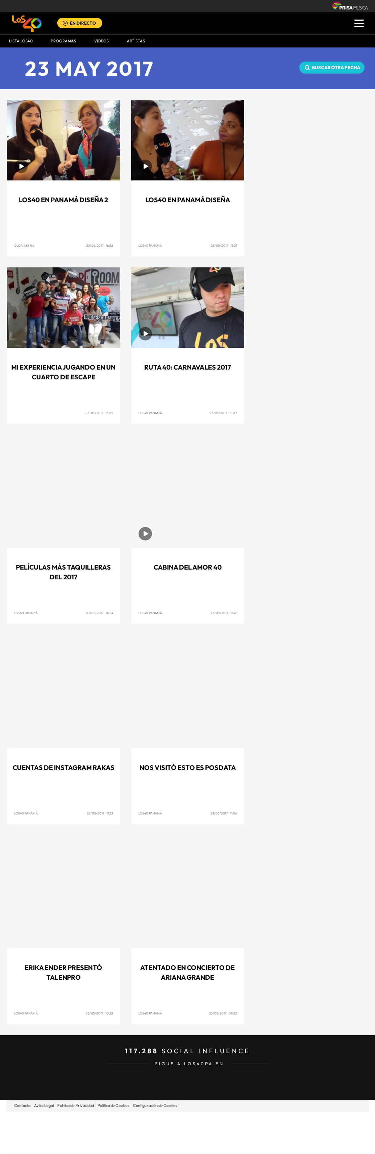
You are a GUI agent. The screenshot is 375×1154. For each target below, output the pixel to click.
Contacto (22, 1105)
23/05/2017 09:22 (223, 1013)
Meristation (299, 1143)
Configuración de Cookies (155, 1105)
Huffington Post (114, 1132)
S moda (232, 1143)
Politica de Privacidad (75, 1105)
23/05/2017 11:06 (224, 813)
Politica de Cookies (113, 1105)
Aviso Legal (44, 1105)
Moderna (136, 1143)
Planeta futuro (284, 1132)
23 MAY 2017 (89, 68)
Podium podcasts (171, 1143)
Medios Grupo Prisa (40, 1145)
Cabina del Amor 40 (188, 567)
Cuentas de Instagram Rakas (63, 767)
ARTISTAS (136, 40)
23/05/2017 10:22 (99, 1013)
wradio (175, 1132)
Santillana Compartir (211, 1121)
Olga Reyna (24, 245)
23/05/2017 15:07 (223, 413)
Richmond (100, 1143)
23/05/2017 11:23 (100, 813)
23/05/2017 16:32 (99, 245)
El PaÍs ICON (202, 1143)
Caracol (316, 1121)
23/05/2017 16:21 (224, 245)
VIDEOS (101, 40)
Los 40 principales (139, 1121)
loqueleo (265, 1143)
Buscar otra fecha (336, 67)
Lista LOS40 (21, 40)
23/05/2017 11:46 (224, 613)
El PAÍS (105, 1121)
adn (289, 1121)
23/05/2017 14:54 (99, 613)
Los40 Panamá (150, 245)
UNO (154, 1132)
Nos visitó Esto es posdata (187, 767)
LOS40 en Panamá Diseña (187, 200)
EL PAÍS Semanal (257, 1132)
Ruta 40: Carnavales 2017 (187, 367)
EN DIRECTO (83, 23)
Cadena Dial (230, 1132)
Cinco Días (203, 1132)
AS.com (266, 1121)
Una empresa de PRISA (40, 1127)
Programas (63, 40)
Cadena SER (243, 1121)
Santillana (173, 1121)
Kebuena (310, 1132)
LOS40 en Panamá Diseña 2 (63, 200)
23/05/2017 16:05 (99, 413)
